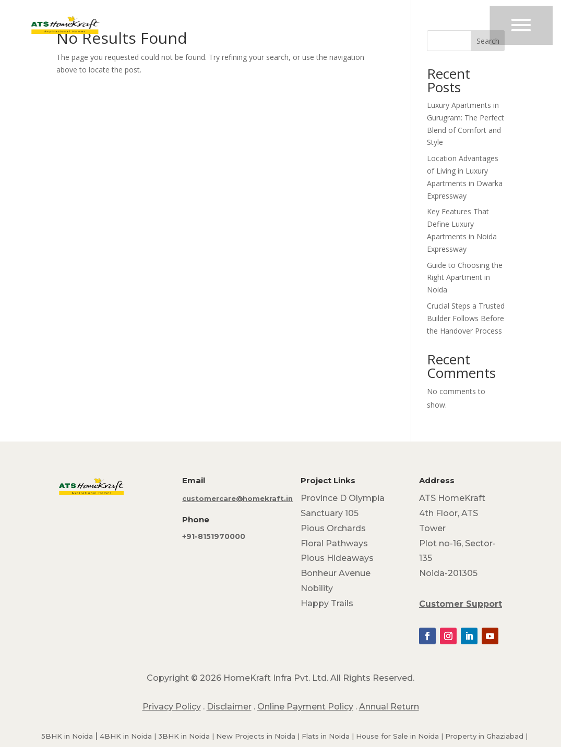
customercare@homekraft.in (237, 498)
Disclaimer (229, 707)
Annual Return (389, 707)
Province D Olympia (343, 498)
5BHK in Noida (67, 736)
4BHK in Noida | (129, 736)
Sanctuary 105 (330, 513)
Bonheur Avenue (336, 573)
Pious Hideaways (337, 558)
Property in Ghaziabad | (486, 736)
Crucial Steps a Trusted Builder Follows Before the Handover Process (466, 318)
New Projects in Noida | (259, 736)
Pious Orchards (333, 528)
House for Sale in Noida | (400, 736)
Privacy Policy (171, 707)
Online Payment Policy (305, 707)
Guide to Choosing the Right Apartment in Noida (465, 277)
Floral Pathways (334, 543)
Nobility (317, 588)
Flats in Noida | (329, 736)
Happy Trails (327, 603)
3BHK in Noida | (187, 736)
